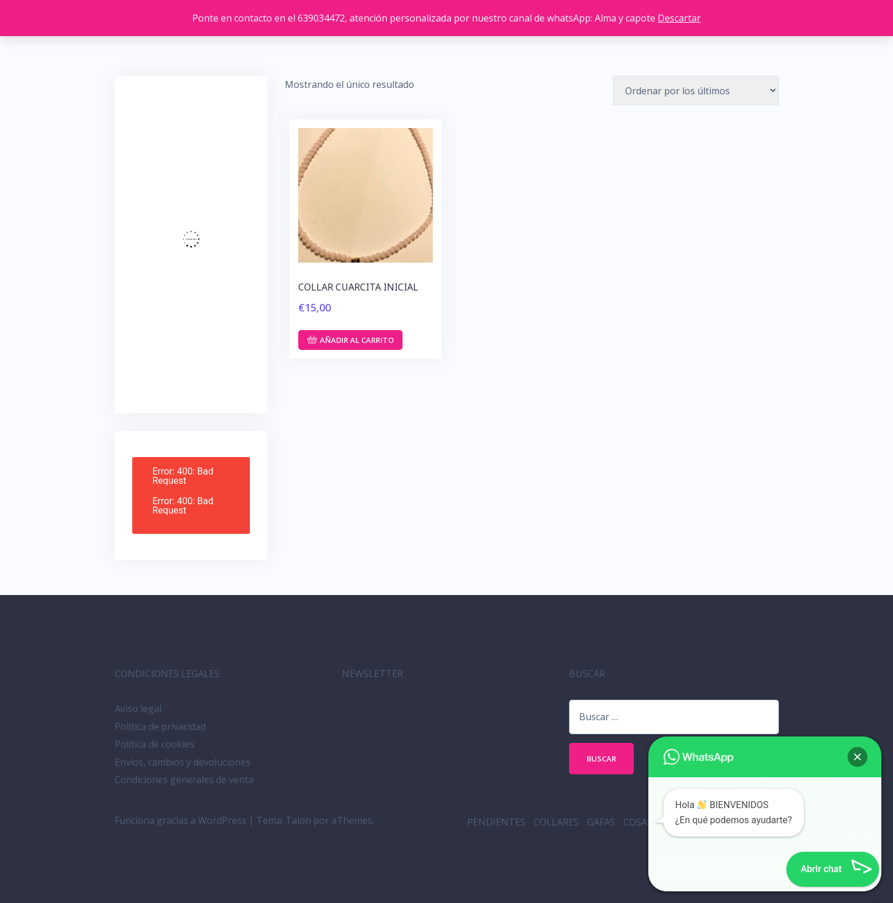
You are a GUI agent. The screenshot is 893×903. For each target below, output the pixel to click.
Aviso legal (138, 708)
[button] (857, 757)
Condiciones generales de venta (184, 779)
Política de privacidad (160, 726)
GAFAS (601, 822)
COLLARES (556, 822)
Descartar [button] (679, 18)
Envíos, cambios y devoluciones (182, 762)
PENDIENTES (496, 822)
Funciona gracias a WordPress (180, 820)
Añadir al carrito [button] (357, 340)
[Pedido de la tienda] (696, 90)
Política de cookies (155, 744)
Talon (298, 820)
